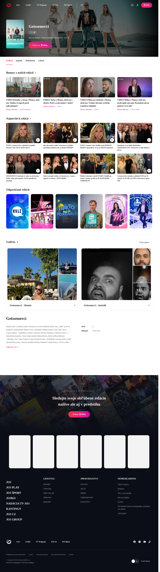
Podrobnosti (30, 61)
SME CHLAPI (48, 493)
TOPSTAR (47, 489)
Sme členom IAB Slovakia (58, 554)
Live (18, 5)
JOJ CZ (11, 514)
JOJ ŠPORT (13, 492)
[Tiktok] (149, 541)
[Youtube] (144, 541)
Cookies (31, 554)
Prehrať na (39, 45)
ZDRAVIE (47, 498)
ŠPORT (83, 493)
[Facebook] (134, 541)
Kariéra (120, 502)
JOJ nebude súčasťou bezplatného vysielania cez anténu (134, 507)
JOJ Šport (68, 5)
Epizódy (19, 61)
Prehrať (79, 414)
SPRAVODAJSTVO (89, 479)
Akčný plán (122, 513)
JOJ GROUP (14, 519)
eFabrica (31, 562)
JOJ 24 (55, 5)
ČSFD (32, 32)
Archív (28, 5)
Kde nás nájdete (123, 498)
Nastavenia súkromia (42, 554)
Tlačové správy (123, 484)
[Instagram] (139, 541)
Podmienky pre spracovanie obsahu (15, 554)
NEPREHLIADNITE (127, 479)
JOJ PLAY (12, 487)
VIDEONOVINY (87, 498)
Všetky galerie (144, 242)
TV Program (41, 5)
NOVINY (84, 484)
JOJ (8, 482)
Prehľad (9, 61)
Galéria (41, 61)
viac (67, 38)
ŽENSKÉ (46, 484)
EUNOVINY (85, 502)
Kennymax (17, 562)
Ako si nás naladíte (124, 493)
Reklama (121, 489)
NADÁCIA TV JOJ (17, 503)
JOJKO (10, 498)
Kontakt (71, 554)
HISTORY (47, 502)
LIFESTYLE (49, 479)
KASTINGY (13, 508)
